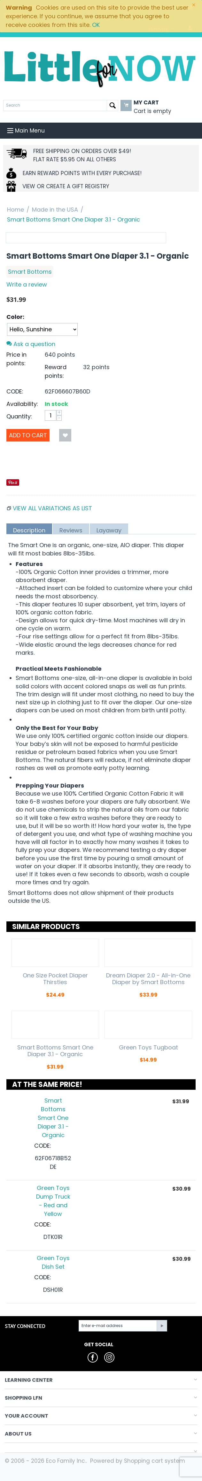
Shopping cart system (154, 1461)
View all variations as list (52, 508)
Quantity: (19, 416)
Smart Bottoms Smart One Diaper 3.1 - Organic (55, 1051)
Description (29, 530)
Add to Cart (28, 435)
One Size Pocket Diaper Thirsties (55, 979)
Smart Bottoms (30, 272)
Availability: (22, 404)
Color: (15, 317)
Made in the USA (55, 210)
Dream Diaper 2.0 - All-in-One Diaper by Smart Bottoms (148, 979)
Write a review (26, 284)
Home (15, 210)
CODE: (14, 391)
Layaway (109, 530)
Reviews (70, 530)
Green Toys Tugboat (148, 1047)
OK (96, 25)
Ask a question (30, 344)
